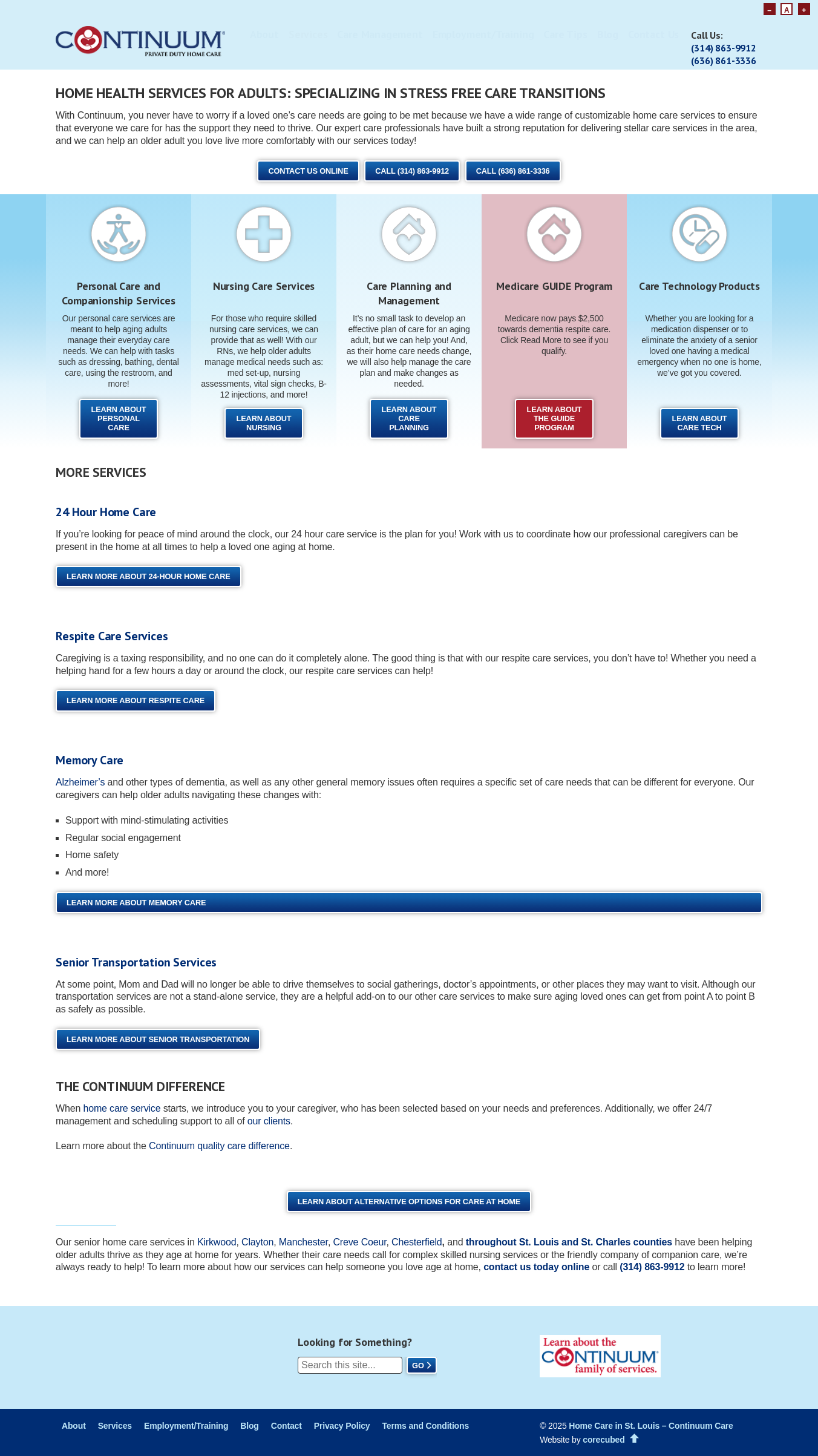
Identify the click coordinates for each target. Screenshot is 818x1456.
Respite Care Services (112, 636)
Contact (286, 1426)
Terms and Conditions (425, 1426)
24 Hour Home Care (106, 512)
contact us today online (536, 1267)
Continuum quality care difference (219, 1146)
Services (308, 34)
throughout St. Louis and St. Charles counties (569, 1242)
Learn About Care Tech (699, 423)
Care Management (379, 34)
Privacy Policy (342, 1426)
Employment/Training (483, 34)
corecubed (603, 1440)
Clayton (257, 1242)
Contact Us (653, 34)
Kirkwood (217, 1242)
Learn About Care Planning (409, 419)
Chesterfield (416, 1242)
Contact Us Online (308, 170)
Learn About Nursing (264, 423)
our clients (268, 1121)
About (264, 34)
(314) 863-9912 (723, 48)
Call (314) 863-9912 (412, 170)
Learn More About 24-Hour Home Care (149, 576)
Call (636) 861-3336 (513, 170)
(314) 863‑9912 (652, 1267)
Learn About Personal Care (118, 419)
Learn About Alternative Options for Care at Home (409, 1201)
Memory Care (89, 760)
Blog (607, 34)
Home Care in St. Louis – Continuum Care (651, 1426)
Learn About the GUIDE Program (554, 419)
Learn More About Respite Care (135, 700)
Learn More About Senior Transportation (158, 1039)
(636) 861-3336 (723, 60)
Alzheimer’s (80, 782)
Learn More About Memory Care (136, 902)
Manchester (303, 1242)
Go (418, 1365)
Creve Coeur (359, 1242)
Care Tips (565, 34)
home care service (121, 1108)
